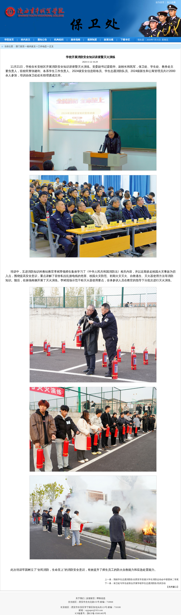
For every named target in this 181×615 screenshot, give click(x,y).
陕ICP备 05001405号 (96, 613)
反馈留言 (90, 598)
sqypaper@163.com (94, 610)
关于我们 (80, 598)
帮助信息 (101, 598)
